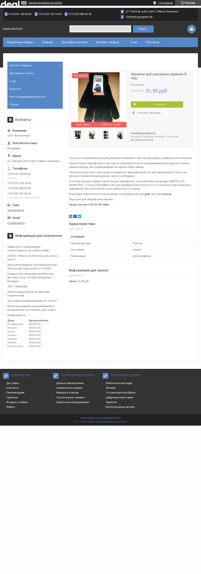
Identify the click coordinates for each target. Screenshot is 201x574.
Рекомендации (15, 392)
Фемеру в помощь (67, 392)
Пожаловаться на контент (112, 421)
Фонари (110, 387)
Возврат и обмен (17, 402)
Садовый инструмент (69, 387)
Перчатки (75, 157)
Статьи (13, 104)
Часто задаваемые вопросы (27, 96)
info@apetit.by (16, 223)
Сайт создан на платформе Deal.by (100, 418)
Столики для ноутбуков (121, 392)
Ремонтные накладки (119, 383)
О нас (134, 42)
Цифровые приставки (120, 397)
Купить (160, 104)
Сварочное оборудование (72, 402)
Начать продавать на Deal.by (45, 2)
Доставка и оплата (74, 42)
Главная (47, 42)
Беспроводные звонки (120, 406)
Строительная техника (70, 397)
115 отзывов (165, 2)
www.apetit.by (15, 210)
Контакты (152, 42)
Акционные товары (20, 42)
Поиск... (143, 29)
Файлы (10, 406)
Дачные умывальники (70, 383)
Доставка (12, 383)
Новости (15, 88)
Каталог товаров (107, 42)
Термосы (111, 402)
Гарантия (12, 397)
